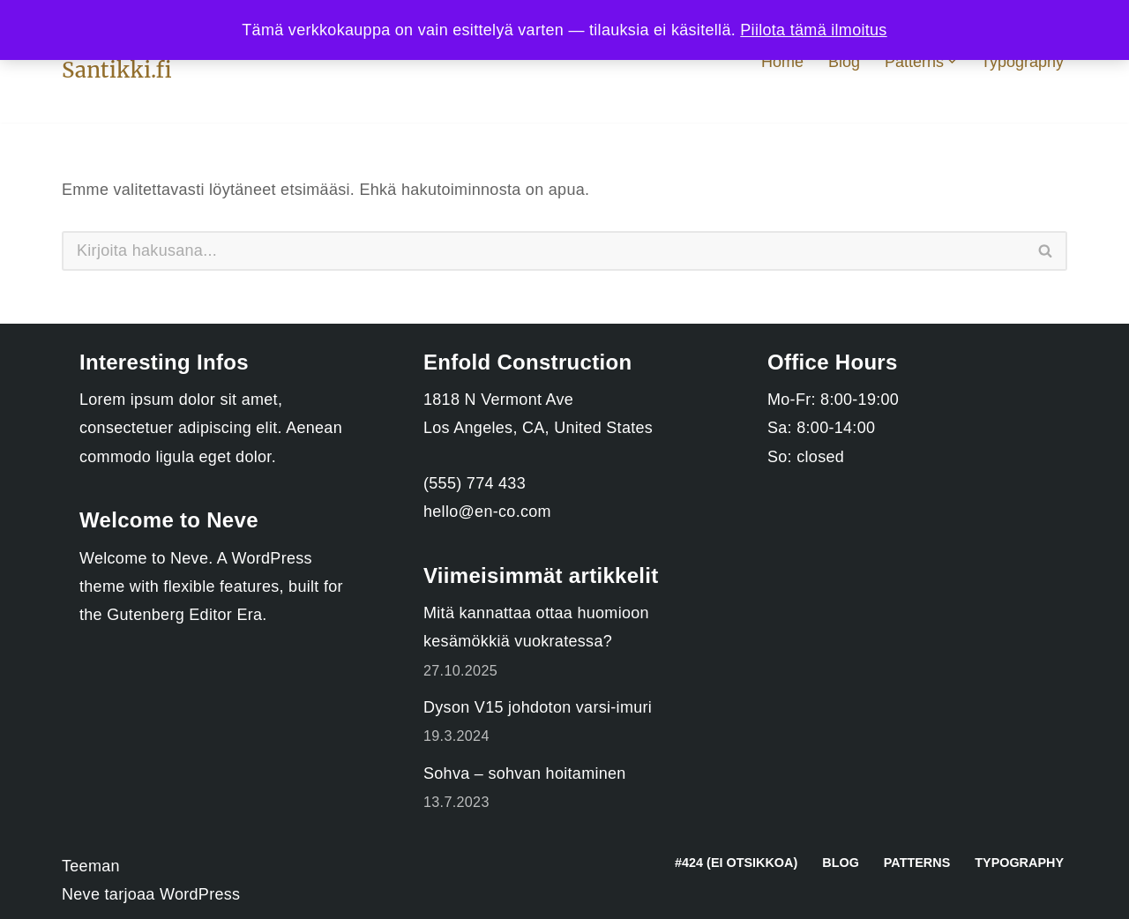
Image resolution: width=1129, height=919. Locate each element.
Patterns (917, 862)
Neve (81, 894)
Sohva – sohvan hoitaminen (524, 773)
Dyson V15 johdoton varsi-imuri (537, 707)
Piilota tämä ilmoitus (813, 30)
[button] (952, 61)
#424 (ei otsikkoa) (736, 862)
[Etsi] (543, 251)
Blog (844, 62)
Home (782, 62)
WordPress (200, 894)
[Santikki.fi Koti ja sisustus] (117, 70)
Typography (1022, 62)
